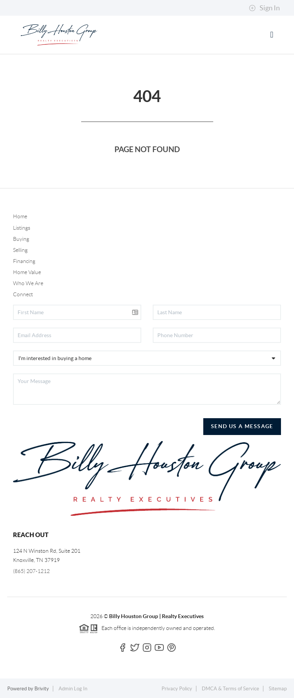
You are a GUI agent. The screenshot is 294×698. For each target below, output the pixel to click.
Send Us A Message (242, 426)
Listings (21, 228)
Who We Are (28, 283)
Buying (21, 239)
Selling (20, 250)
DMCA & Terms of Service (230, 689)
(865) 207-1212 (31, 571)
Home (20, 216)
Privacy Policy (177, 689)
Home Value (27, 272)
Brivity (41, 689)
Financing (24, 261)
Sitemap (278, 689)
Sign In (264, 8)
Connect (23, 294)
